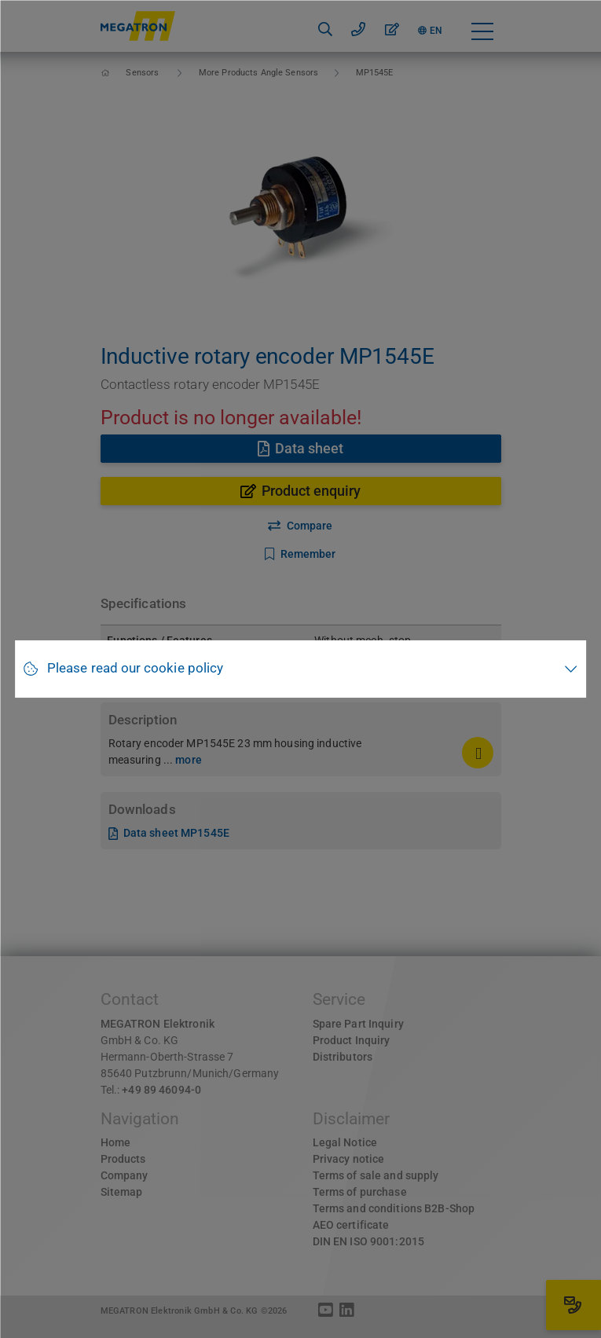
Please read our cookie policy (135, 668)
